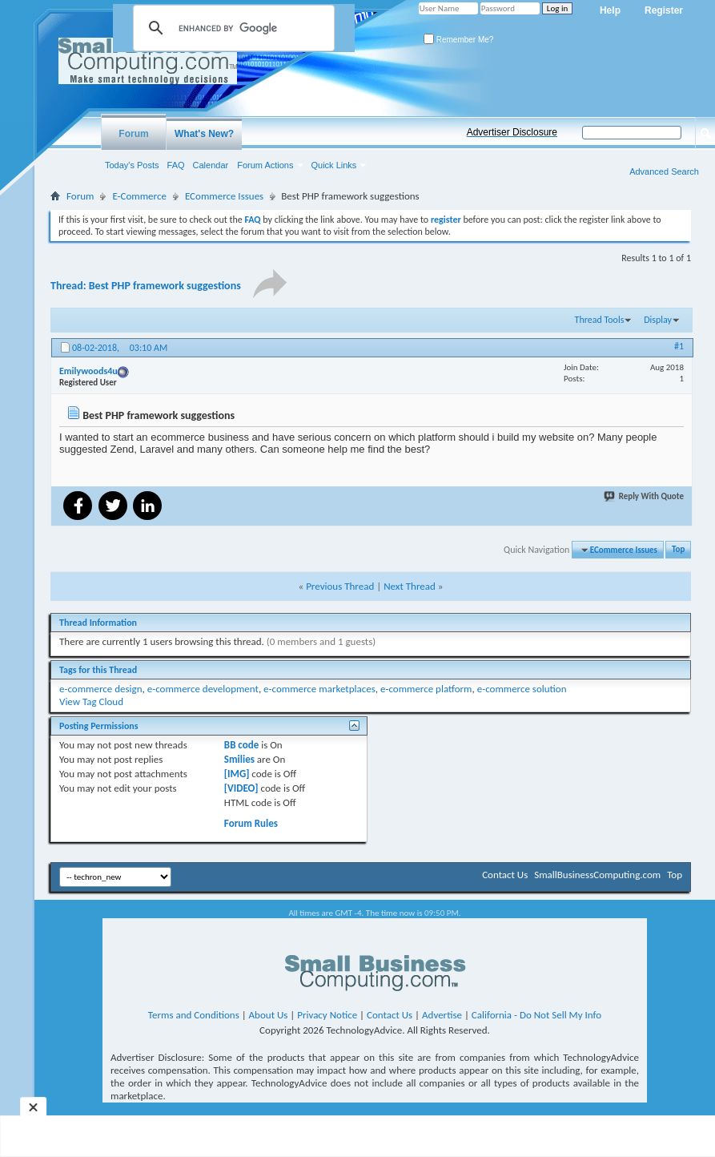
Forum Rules (251, 823)
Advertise (442, 1015)
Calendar (211, 165)
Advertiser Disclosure (512, 132)
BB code (241, 745)
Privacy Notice (327, 1015)
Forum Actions (265, 165)
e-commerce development (203, 689)
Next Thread (410, 586)
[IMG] (237, 774)
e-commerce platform (426, 689)
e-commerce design (101, 689)
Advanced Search (664, 171)
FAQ (176, 165)
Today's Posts (132, 165)
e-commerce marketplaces (319, 689)
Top (678, 550)
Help (610, 10)
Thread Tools (600, 319)
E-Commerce (139, 196)
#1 (679, 346)
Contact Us (505, 875)
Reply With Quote (644, 496)
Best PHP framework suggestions (165, 285)
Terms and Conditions (193, 1015)
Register (664, 10)
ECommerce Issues (224, 196)
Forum (133, 133)
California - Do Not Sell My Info (536, 1015)
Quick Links (334, 165)
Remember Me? (458, 39)
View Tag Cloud (91, 701)
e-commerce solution (522, 689)
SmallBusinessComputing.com (597, 875)
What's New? (204, 133)
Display (658, 319)
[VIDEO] (241, 788)
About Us (268, 1015)
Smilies (239, 759)
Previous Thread (340, 586)
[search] (231, 28)
